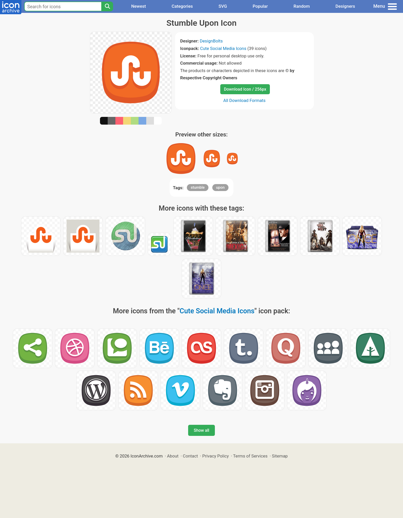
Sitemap (280, 456)
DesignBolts (211, 41)
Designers (345, 6)
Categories (182, 6)
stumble (198, 187)
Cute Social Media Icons (223, 48)
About (173, 456)
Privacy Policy (215, 456)
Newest (138, 6)
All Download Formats (244, 100)
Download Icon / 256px (245, 89)
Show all (201, 430)
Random (302, 6)
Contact (190, 456)
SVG (222, 6)
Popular (260, 6)
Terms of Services (250, 456)
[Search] (107, 6)
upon (220, 187)
